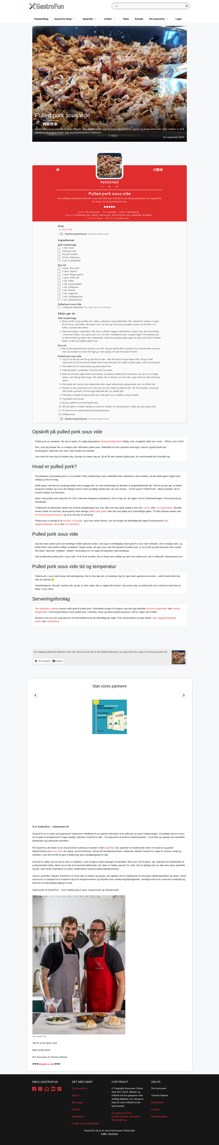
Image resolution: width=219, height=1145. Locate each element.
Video (126, 19)
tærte (56, 524)
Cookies (155, 1109)
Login (179, 19)
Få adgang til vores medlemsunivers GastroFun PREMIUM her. (126, 1116)
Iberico (95, 214)
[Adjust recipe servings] (109, 186)
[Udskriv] (57, 169)
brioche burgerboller (156, 608)
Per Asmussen (51, 120)
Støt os (75, 1095)
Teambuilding (41, 19)
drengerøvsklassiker (110, 441)
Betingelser (78, 1116)
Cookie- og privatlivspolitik (85, 1123)
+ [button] (117, 186)
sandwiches (53, 621)
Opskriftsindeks (159, 1116)
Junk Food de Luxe (121, 214)
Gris (89, 214)
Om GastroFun (160, 19)
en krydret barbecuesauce (48, 514)
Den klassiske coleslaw (47, 608)
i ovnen (146, 507)
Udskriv (57, 661)
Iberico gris (105, 214)
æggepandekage (44, 524)
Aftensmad (80, 214)
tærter (38, 621)
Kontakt (139, 19)
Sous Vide (67, 229)
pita (166, 520)
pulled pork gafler (98, 511)
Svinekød (147, 214)
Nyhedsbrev (157, 1102)
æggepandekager (167, 618)
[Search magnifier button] (187, 6)
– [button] (102, 186)
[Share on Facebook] (158, 169)
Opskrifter (91, 19)
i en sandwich (72, 524)
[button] (161, 169)
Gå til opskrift (42, 661)
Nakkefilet (136, 214)
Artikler (111, 19)
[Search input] (149, 6)
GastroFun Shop (66, 19)
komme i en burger (72, 520)
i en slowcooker (164, 507)
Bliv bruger (77, 1102)
